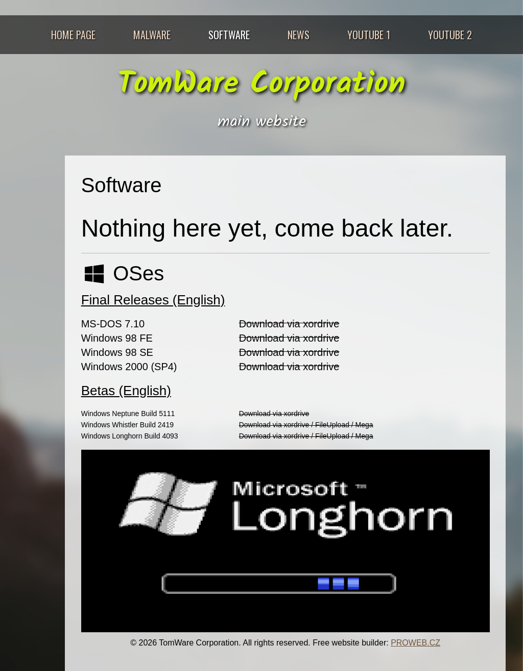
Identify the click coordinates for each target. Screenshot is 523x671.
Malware (152, 34)
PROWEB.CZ (415, 642)
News (299, 34)
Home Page (73, 34)
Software (229, 34)
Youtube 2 (450, 34)
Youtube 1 (368, 34)
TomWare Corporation (261, 84)
